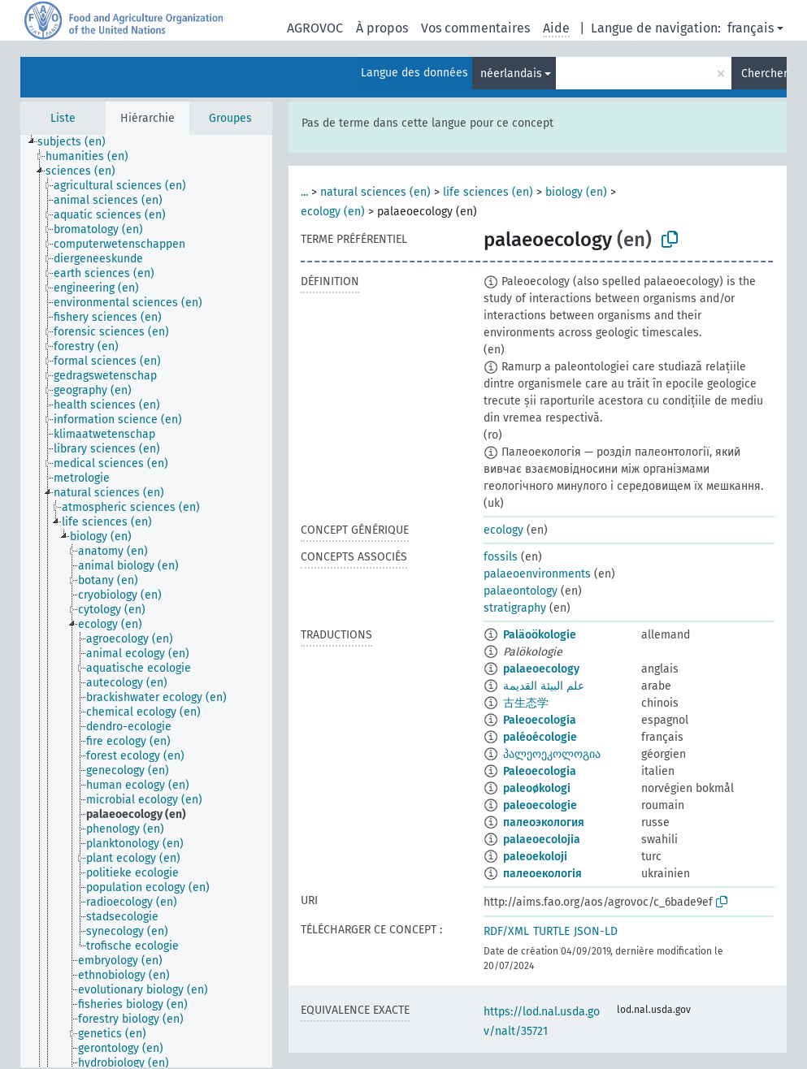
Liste (63, 118)
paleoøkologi (537, 788)
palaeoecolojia (541, 839)
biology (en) (576, 192)
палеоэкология (543, 822)
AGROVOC (315, 28)
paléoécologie (540, 737)
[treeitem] (78, 142)
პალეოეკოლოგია (552, 754)
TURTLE (551, 931)
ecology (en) (333, 212)
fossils (501, 557)
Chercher (764, 73)
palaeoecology (541, 669)
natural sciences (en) (375, 192)
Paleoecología (539, 720)
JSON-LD (596, 931)
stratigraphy (515, 608)
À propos (382, 28)
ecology (503, 530)
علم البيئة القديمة (543, 686)
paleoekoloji (535, 856)
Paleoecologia (539, 771)
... (304, 192)
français (750, 28)
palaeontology (521, 591)
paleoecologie (540, 805)
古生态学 (526, 703)
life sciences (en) (488, 192)
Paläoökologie (539, 635)
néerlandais (511, 73)
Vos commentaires (475, 28)
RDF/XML (506, 931)
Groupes (230, 118)
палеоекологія (542, 874)
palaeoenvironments (537, 574)
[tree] (146, 601)
